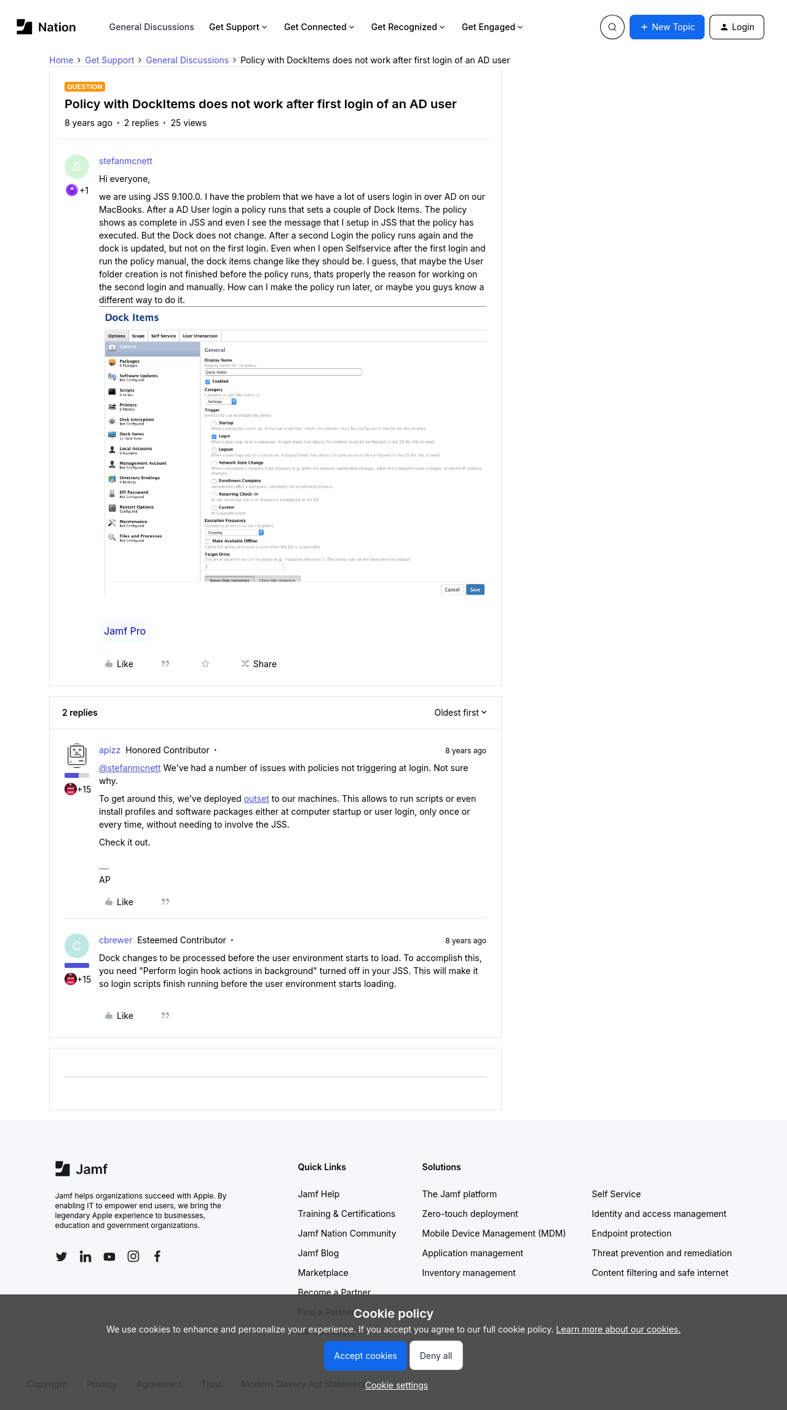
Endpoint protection (632, 1233)
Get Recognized (409, 27)
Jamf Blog (318, 1253)
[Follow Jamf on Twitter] (61, 1257)
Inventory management (469, 1272)
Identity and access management (659, 1213)
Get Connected (320, 27)
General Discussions (151, 27)
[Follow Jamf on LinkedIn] (85, 1256)
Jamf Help (319, 1194)
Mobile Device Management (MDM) (494, 1233)
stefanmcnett (125, 161)
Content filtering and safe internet (660, 1272)
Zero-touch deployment (470, 1213)
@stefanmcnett (129, 767)
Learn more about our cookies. (618, 1329)
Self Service (616, 1194)
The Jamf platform (459, 1194)
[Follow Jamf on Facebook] (157, 1256)
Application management (472, 1253)
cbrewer (115, 940)
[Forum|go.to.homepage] (46, 26)
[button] (667, 27)
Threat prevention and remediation (662, 1253)
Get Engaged (493, 27)
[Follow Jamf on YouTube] (109, 1256)
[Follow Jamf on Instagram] (133, 1256)
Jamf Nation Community (347, 1233)
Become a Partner (334, 1292)
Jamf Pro (125, 631)
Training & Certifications (347, 1213)
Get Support (239, 27)
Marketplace (323, 1272)
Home (61, 60)
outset (256, 798)
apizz (110, 750)
